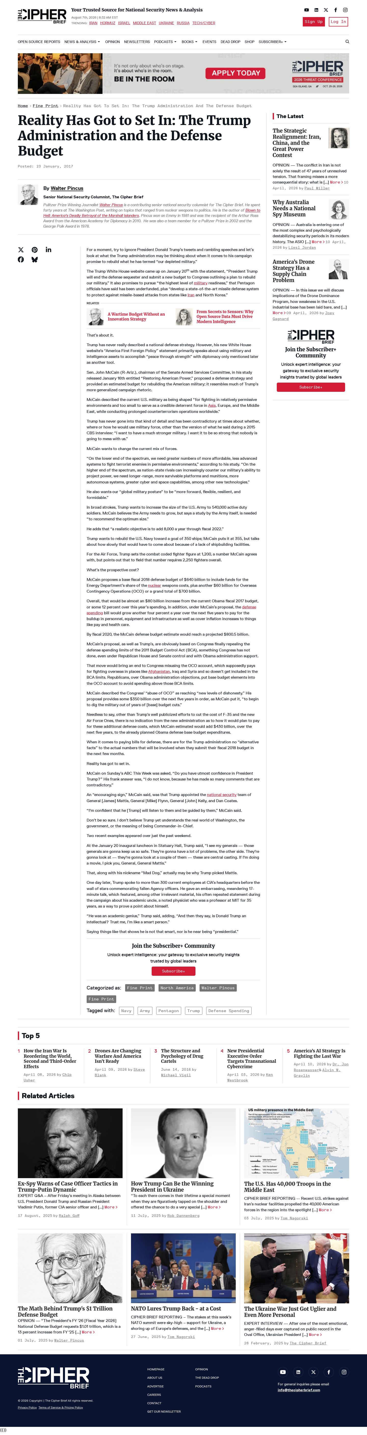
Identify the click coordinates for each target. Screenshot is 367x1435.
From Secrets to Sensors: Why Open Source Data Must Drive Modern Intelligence (225, 318)
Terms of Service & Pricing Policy (60, 1409)
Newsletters (137, 43)
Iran (93, 24)
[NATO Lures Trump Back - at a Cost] (183, 1270)
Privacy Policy (27, 1409)
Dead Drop (230, 43)
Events (209, 43)
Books (188, 43)
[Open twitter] (325, 10)
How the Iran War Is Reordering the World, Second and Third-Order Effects (50, 1060)
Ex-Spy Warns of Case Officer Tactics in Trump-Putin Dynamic (68, 1188)
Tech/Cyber (203, 24)
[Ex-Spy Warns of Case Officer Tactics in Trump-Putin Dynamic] (70, 1145)
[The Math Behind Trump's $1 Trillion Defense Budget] (70, 1270)
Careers (154, 1396)
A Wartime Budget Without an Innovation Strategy (136, 319)
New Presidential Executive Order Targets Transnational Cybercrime (251, 1060)
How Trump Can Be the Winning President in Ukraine (172, 1188)
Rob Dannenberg (183, 1217)
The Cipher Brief (308, 1345)
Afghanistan (159, 673)
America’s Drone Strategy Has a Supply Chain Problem (293, 272)
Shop (249, 43)
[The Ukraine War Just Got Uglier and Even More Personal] (296, 1270)
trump (193, 1012)
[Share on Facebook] (21, 261)
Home (23, 107)
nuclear (154, 587)
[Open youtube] (305, 10)
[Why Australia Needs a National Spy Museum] (339, 211)
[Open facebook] (334, 10)
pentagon (169, 1012)
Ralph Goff (69, 1217)
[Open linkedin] (315, 10)
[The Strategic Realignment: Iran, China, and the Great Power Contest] (339, 140)
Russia (183, 24)
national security (222, 796)
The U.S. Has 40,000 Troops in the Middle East (287, 1188)
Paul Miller (317, 190)
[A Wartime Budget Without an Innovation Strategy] (95, 318)
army (145, 1012)
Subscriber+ (271, 43)
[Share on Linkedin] (48, 252)
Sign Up (312, 22)
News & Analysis (80, 43)
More (335, 184)
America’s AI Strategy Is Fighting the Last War (319, 1055)
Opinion (112, 43)
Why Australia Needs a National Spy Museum (294, 210)
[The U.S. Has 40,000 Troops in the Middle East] (296, 1145)
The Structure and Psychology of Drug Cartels (182, 1058)
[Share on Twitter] (21, 252)
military (200, 285)
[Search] (347, 44)
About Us (154, 1380)
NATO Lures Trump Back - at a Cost (176, 1310)
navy (126, 1012)
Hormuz (107, 24)
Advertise (155, 1388)
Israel (124, 24)
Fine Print (45, 107)
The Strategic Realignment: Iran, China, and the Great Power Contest (297, 144)
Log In (338, 22)
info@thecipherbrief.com (299, 1392)
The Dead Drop (207, 1380)
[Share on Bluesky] (35, 261)
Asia (212, 407)
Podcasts (163, 43)
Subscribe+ (173, 973)
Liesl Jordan (302, 249)
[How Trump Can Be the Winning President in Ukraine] (183, 1145)
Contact (154, 1405)
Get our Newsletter (164, 1413)
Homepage (155, 1371)
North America (177, 989)
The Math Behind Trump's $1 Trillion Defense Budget (65, 1313)
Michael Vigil (176, 1077)
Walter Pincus (67, 190)
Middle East (144, 24)
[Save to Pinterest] (35, 252)
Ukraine (166, 24)
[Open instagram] (344, 10)
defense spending (228, 1012)
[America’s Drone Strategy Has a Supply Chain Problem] (339, 271)
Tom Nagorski (294, 1220)
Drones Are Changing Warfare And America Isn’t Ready (118, 1058)
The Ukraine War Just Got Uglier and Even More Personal (290, 1313)
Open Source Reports (39, 43)
